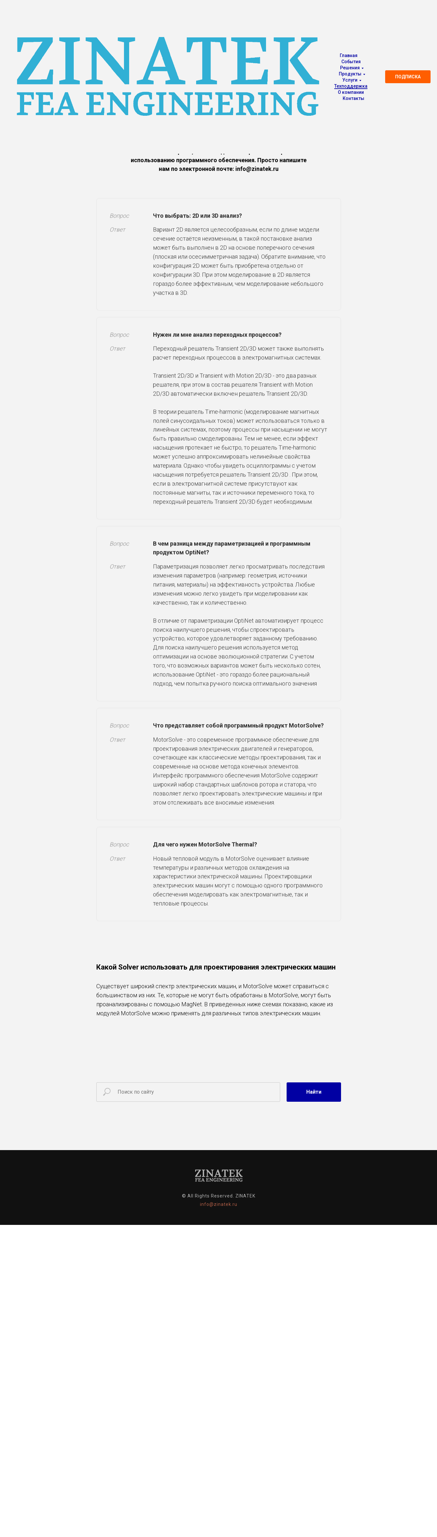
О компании (351, 92)
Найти (313, 1092)
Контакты (353, 98)
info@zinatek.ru (218, 1204)
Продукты (350, 73)
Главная (348, 55)
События (351, 61)
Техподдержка (350, 86)
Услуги (349, 80)
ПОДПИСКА (408, 76)
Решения (350, 67)
